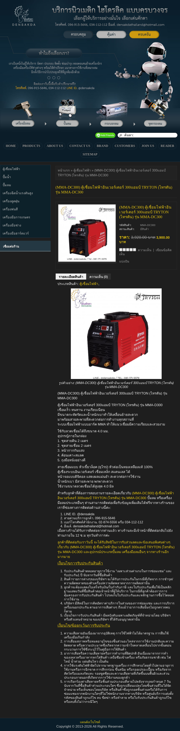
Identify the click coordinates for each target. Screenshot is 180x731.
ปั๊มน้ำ (7, 177)
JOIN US (147, 146)
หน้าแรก (64, 170)
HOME (11, 146)
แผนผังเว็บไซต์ (90, 722)
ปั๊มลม (7, 185)
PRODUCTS (31, 146)
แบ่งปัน (124, 261)
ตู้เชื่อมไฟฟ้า (11, 169)
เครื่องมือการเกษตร (16, 217)
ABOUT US (55, 146)
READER (167, 146)
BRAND (102, 146)
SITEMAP (90, 154)
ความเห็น (144, 250)
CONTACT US (79, 146)
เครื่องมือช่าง (12, 225)
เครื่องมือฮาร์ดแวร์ (16, 233)
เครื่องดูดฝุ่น (11, 201)
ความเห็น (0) (98, 277)
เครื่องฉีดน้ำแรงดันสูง (18, 193)
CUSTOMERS (125, 146)
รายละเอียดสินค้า (71, 277)
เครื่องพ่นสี (10, 209)
